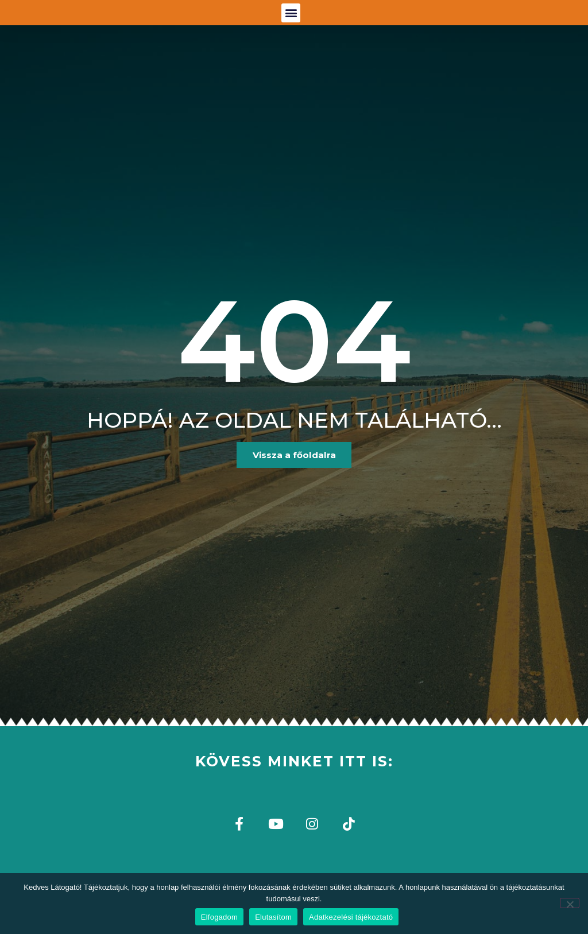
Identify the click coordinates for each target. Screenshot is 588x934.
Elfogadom (219, 917)
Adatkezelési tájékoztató (351, 917)
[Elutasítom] (569, 903)
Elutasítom (273, 917)
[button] (290, 22)
